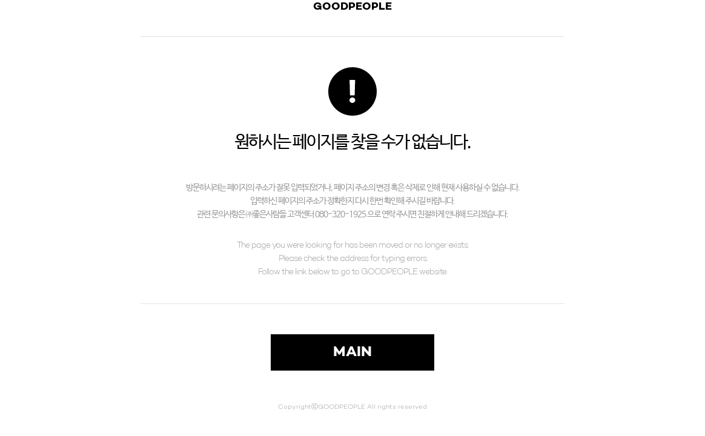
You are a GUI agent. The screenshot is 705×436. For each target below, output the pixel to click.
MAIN (352, 352)
